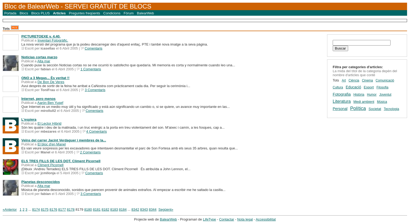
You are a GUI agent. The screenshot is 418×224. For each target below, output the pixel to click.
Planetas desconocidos (40, 182)
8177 (62, 209)
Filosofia (382, 87)
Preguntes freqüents (84, 13)
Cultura (338, 87)
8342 (135, 209)
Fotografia (342, 94)
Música (382, 102)
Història (358, 94)
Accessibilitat (266, 219)
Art (344, 80)
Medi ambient (363, 102)
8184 (123, 209)
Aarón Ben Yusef (50, 103)
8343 (144, 209)
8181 (97, 209)
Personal (340, 109)
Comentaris (93, 48)
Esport (369, 87)
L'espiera (29, 119)
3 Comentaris (95, 90)
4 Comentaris (96, 131)
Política (358, 108)
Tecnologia (391, 109)
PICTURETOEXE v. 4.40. (41, 36)
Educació (353, 87)
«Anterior (10, 209)
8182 (105, 209)
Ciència (353, 80)
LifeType (209, 219)
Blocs (24, 13)
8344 (152, 209)
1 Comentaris (91, 69)
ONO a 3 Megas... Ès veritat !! (45, 78)
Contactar (226, 219)
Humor (372, 94)
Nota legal (245, 219)
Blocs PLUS (40, 13)
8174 (36, 209)
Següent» (165, 209)
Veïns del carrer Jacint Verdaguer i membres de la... (63, 140)
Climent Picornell (51, 165)
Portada (10, 13)
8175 (45, 209)
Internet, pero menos (38, 99)
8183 (114, 209)
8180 (88, 209)
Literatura (342, 101)
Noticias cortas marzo (39, 57)
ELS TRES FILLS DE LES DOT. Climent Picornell (61, 161)
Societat (375, 109)
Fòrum (129, 13)
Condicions (111, 13)
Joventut (385, 94)
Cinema (367, 80)
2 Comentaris (90, 152)
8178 (71, 209)
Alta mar (43, 61)
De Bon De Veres (51, 82)
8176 (53, 209)
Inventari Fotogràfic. (53, 40)
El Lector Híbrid (50, 123)
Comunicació (385, 80)
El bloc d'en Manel (52, 144)
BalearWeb (145, 13)
